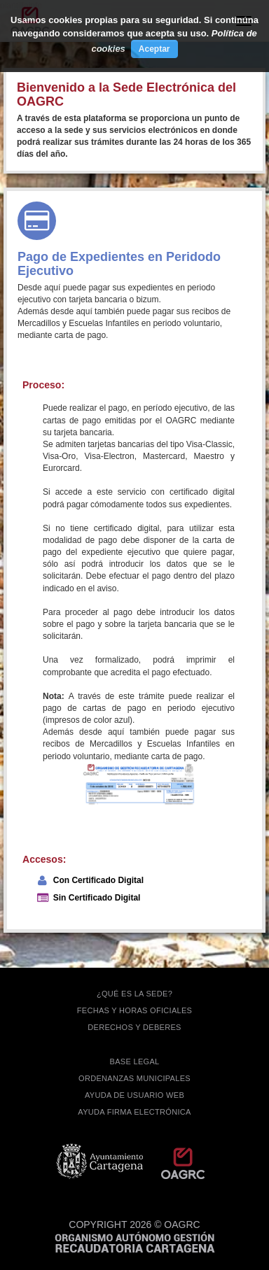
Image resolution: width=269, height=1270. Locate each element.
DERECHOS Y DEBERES (134, 1027)
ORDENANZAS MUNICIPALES (134, 1078)
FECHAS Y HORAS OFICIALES (135, 1010)
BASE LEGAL (135, 1061)
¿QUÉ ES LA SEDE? (134, 993)
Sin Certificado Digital (97, 898)
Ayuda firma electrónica (134, 1112)
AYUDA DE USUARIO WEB (134, 1095)
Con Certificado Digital (98, 880)
